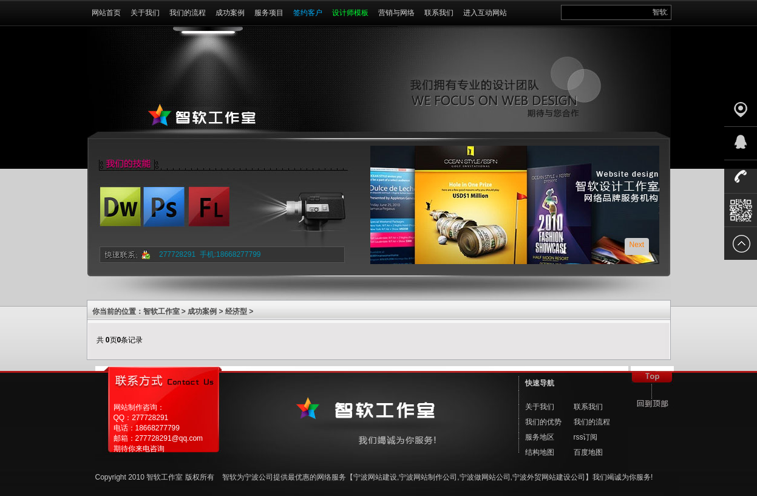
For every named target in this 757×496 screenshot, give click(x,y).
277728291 (177, 254)
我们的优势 (543, 422)
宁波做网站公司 (485, 477)
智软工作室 (161, 311)
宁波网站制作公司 (428, 477)
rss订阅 (586, 437)
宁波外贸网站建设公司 (548, 477)
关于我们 (145, 12)
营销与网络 (396, 12)
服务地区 (539, 437)
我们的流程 (187, 12)
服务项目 (268, 12)
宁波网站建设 (375, 477)
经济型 (236, 311)
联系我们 (438, 12)
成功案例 (230, 12)
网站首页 (106, 12)
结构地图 (539, 452)
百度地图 (588, 452)
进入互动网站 (485, 12)
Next (637, 244)
